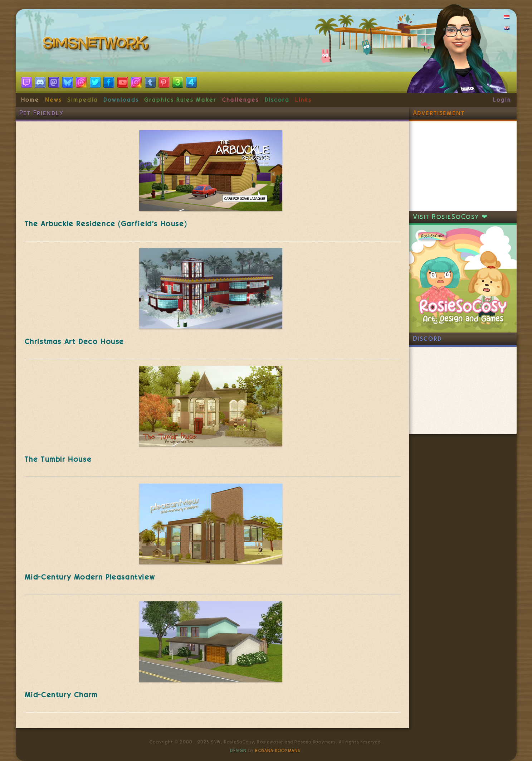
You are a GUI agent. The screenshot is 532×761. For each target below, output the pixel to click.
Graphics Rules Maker (180, 100)
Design (238, 750)
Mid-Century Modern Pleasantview (90, 577)
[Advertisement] (463, 166)
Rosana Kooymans (277, 750)
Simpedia (82, 100)
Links (303, 100)
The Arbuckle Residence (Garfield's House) (106, 223)
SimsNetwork (97, 45)
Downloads (120, 100)
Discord (277, 100)
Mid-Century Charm (61, 694)
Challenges (240, 100)
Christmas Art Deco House (74, 341)
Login (502, 100)
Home (30, 100)
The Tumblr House (58, 459)
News (53, 100)
